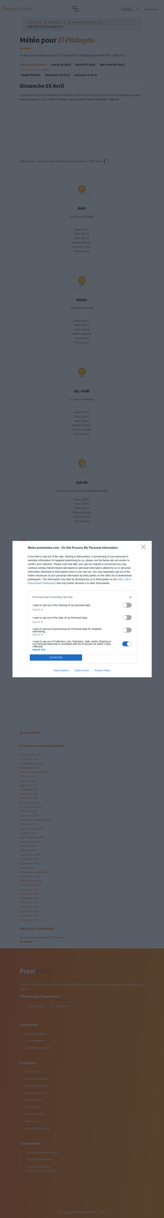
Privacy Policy (102, 670)
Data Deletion (61, 670)
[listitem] (82, 597)
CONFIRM (56, 657)
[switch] (127, 605)
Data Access (82, 670)
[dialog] (82, 609)
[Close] (144, 548)
